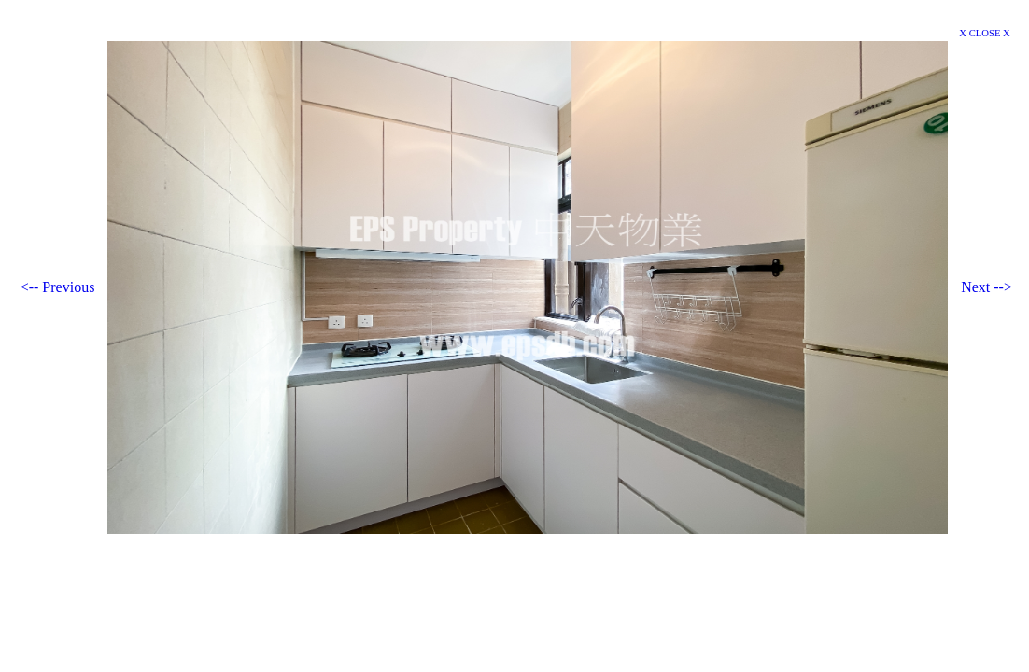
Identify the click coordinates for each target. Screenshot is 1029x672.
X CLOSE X (984, 33)
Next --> (986, 287)
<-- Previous (58, 287)
